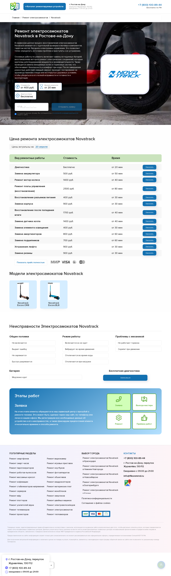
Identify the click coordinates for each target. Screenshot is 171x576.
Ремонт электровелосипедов (61, 505)
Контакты (130, 453)
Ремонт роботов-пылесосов (22, 472)
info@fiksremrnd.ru (134, 475)
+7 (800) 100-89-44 (150, 5)
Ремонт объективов (56, 477)
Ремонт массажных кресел (22, 477)
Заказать (149, 167)
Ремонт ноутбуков (55, 468)
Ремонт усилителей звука (21, 505)
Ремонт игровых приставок (60, 463)
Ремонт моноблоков (56, 491)
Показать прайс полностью (31, 262)
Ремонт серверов (17, 491)
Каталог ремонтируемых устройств (45, 6)
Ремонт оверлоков (56, 495)
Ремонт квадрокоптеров (58, 482)
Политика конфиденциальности (97, 498)
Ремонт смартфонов (19, 458)
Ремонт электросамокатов (60, 509)
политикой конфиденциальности (65, 113)
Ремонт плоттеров (18, 500)
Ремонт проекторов (18, 514)
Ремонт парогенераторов (21, 468)
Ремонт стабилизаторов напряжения (26, 486)
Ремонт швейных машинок (59, 500)
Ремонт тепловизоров (57, 514)
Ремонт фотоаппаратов (58, 472)
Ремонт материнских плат (59, 486)
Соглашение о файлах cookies (96, 503)
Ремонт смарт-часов (19, 463)
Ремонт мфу (15, 495)
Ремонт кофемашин (18, 482)
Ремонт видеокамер (56, 458)
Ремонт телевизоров (19, 509)
